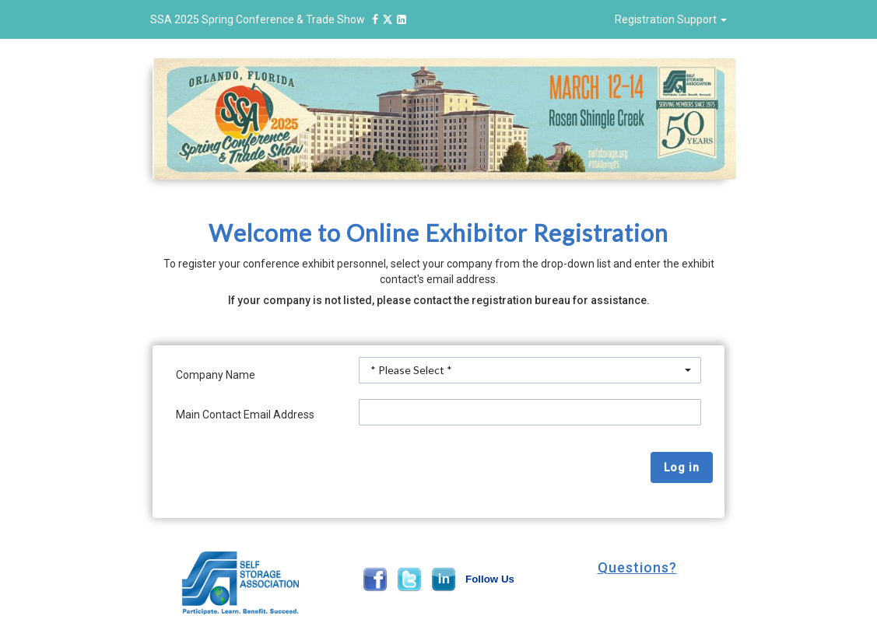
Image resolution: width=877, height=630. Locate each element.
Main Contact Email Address (245, 414)
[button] (636, 568)
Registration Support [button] (671, 19)
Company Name (215, 375)
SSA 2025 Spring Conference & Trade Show (280, 19)
